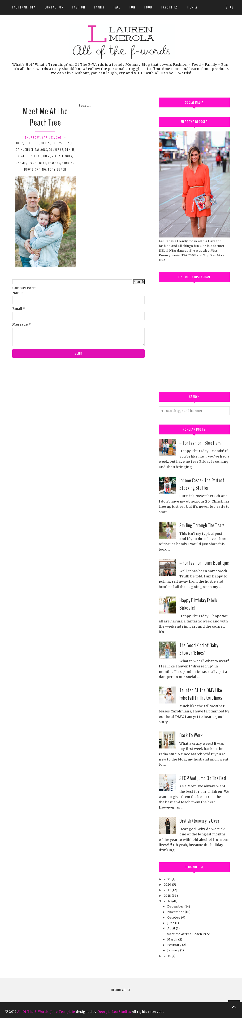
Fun (132, 7)
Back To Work (191, 735)
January (173, 950)
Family (99, 7)
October (174, 917)
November (176, 912)
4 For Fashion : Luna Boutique (204, 563)
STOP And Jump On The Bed (202, 778)
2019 (168, 890)
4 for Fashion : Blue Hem (199, 443)
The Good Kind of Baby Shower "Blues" (198, 649)
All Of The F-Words (33, 1012)
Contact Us (54, 7)
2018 (168, 895)
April (171, 928)
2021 (168, 879)
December (176, 906)
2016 (168, 956)
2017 (168, 901)
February (174, 945)
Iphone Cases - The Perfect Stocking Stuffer (201, 484)
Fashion (78, 7)
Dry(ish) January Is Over (199, 821)
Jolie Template (62, 1012)
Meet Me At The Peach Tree (45, 117)
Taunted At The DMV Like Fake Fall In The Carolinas (200, 694)
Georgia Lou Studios (114, 1012)
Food (148, 7)
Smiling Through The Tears (202, 525)
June (171, 923)
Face (117, 7)
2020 (168, 884)
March (172, 939)
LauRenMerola (24, 7)
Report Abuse (121, 990)
